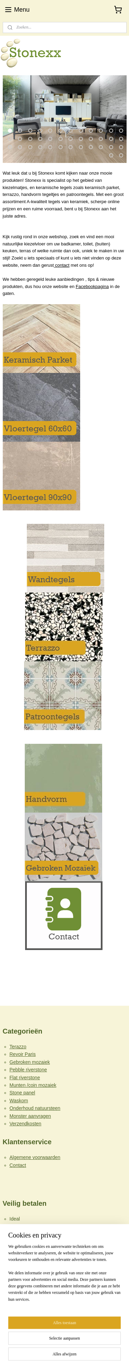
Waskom (19, 1100)
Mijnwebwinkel (64, 1355)
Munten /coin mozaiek (33, 1085)
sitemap (51, 1344)
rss (63, 1344)
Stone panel (22, 1092)
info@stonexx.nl (20, 1298)
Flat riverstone (25, 1077)
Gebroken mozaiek (30, 1062)
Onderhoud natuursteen (35, 1108)
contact (61, 265)
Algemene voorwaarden (35, 1157)
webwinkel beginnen (86, 1344)
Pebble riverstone (28, 1069)
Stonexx (16, 1312)
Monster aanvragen (30, 1116)
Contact (18, 1165)
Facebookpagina (92, 286)
